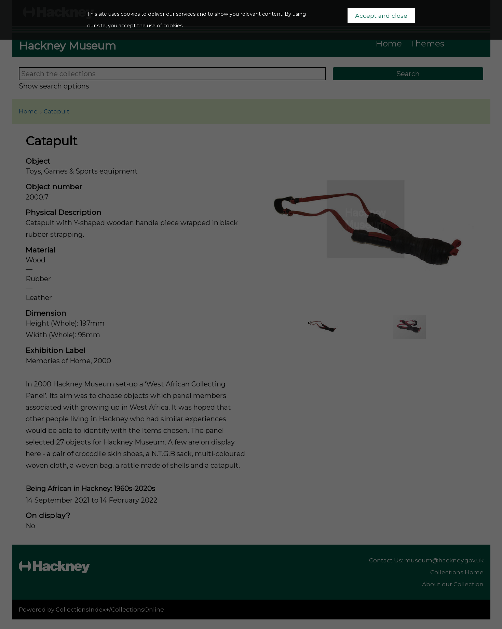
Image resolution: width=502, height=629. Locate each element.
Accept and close (381, 15)
